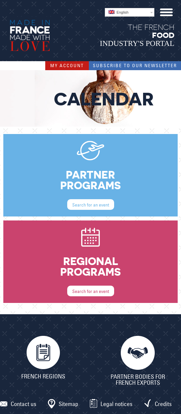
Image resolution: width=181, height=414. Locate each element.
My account (67, 66)
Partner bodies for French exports (137, 380)
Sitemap (68, 404)
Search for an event (90, 205)
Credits (163, 404)
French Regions (43, 376)
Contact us (23, 404)
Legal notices (116, 404)
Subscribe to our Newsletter (135, 66)
